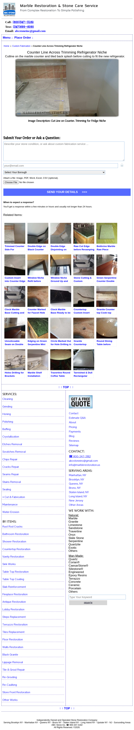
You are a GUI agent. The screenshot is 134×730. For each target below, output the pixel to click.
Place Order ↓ (23, 37)
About (72, 422)
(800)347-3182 (23, 22)
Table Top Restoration (15, 572)
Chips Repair (9, 459)
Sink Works (9, 564)
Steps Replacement (14, 617)
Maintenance (10, 504)
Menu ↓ (8, 37)
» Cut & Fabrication (13, 497)
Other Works (10, 700)
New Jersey (76, 500)
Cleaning (7, 399)
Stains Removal (11, 482)
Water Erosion (10, 512)
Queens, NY (76, 483)
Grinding (7, 407)
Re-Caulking (9, 685)
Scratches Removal (14, 452)
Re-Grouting (9, 677)
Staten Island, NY (79, 492)
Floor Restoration (12, 639)
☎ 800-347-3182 (80, 456)
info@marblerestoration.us (84, 465)
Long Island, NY (78, 496)
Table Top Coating (13, 579)
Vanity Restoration (13, 557)
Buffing (6, 429)
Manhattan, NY (77, 475)
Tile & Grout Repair (13, 670)
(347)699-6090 (23, 27)
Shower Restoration (14, 541)
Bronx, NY (75, 488)
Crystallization (10, 437)
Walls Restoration (12, 647)
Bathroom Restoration (15, 534)
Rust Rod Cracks (12, 527)
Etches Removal (12, 444)
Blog (71, 436)
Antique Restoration (14, 602)
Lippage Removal (12, 662)
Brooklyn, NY (76, 479)
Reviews (74, 441)
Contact (73, 413)
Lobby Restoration (13, 609)
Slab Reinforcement (14, 587)
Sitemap (74, 445)
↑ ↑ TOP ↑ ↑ (65, 387)
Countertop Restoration (16, 549)
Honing (6, 414)
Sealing (6, 489)
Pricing (73, 427)
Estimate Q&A (77, 418)
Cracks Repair (10, 467)
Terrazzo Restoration (15, 624)
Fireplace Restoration (15, 594)
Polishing (7, 422)
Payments (75, 432)
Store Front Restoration (16, 692)
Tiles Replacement (13, 632)
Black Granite (10, 655)
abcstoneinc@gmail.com (30, 31)
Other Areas (76, 505)
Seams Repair (10, 474)
